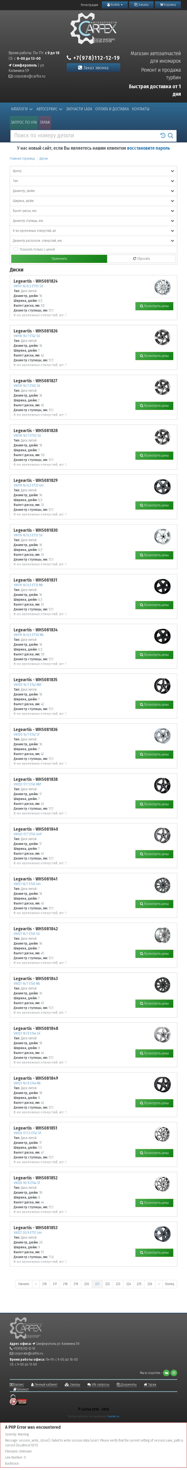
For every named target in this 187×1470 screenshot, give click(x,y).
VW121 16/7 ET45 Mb (27, 984)
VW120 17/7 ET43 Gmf (28, 834)
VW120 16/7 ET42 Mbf (27, 685)
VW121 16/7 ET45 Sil (26, 934)
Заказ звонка (93, 67)
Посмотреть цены (154, 306)
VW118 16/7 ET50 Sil (27, 436)
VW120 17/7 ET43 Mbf (27, 784)
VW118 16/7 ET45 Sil (27, 386)
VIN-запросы (98, 1385)
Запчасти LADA (79, 109)
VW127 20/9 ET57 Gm (28, 1233)
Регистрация (89, 5)
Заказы (141, 5)
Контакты (141, 109)
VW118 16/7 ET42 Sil (27, 336)
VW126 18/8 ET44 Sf (27, 1183)
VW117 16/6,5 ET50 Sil (28, 286)
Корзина (168, 5)
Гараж (45, 122)
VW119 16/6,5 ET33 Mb (28, 585)
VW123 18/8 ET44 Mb (27, 1083)
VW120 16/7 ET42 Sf (26, 734)
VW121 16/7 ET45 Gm (27, 884)
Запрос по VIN (24, 122)
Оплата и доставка (112, 109)
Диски (43, 159)
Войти (115, 5)
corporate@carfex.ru (27, 76)
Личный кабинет (44, 1385)
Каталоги (22, 109)
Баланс (17, 1385)
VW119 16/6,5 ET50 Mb (29, 635)
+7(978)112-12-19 (93, 57)
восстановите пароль (148, 148)
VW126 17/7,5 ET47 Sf (27, 1133)
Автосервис (50, 109)
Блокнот (21, 1389)
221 (97, 1284)
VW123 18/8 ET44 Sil (27, 1033)
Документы (127, 1385)
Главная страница (22, 159)
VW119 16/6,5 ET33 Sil (28, 535)
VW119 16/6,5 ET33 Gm (29, 485)
